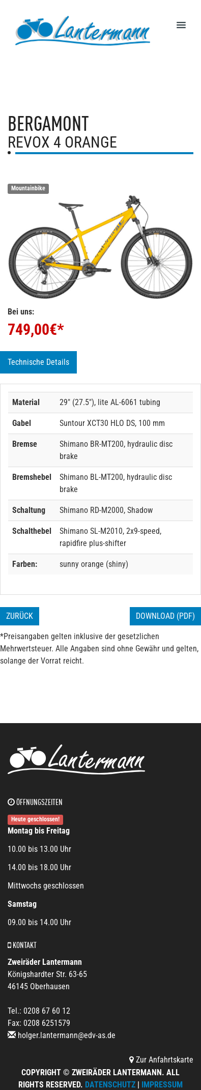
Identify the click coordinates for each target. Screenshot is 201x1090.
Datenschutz (110, 1084)
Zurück (19, 616)
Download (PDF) (165, 616)
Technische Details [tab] (38, 362)
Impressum (162, 1084)
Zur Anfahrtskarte (161, 1060)
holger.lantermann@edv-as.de (67, 1035)
